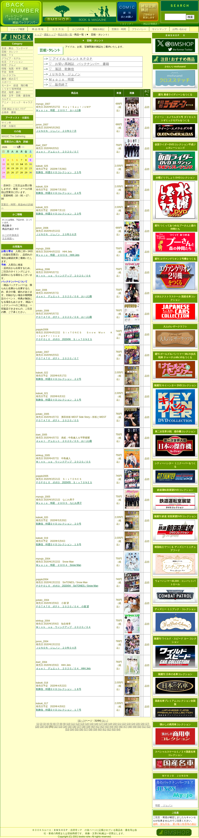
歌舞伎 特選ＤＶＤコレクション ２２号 (58, 379)
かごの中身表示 (10, 235)
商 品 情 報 (37, 29)
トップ (38, 34)
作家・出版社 (9, 126)
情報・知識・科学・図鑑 (15, 68)
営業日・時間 (119, 29)
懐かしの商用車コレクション (175, 724)
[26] (143, 724)
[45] (116, 726)
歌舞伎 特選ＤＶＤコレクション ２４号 (58, 193)
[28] (37, 726)
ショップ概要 (17, 29)
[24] (133, 724)
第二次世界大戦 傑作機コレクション (175, 431)
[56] (81, 729)
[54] (72, 729)
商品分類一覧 (65, 34)
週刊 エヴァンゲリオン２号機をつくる (175, 258)
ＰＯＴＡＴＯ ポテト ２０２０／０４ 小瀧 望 (62, 606)
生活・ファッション (12, 61)
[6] (54, 724)
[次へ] (105, 720)
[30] (46, 726)
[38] (84, 726)
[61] (104, 729)
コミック (126, 23)
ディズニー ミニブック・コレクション (175, 609)
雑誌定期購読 (150, 23)
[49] (135, 726)
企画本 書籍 (9, 112)
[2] (41, 724)
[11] (73, 724)
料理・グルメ (9, 65)
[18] (105, 724)
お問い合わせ (179, 29)
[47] (125, 726)
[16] (96, 724)
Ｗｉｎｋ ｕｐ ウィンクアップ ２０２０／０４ (63, 627)
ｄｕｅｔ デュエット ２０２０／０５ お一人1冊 (64, 441)
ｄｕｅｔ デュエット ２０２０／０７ (57, 151)
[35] (70, 726)
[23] (129, 724)
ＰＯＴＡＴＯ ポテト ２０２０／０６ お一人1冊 (64, 317)
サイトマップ (159, 29)
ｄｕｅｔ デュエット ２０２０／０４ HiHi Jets (63, 668)
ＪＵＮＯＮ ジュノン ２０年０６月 (56, 234)
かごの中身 (78, 29)
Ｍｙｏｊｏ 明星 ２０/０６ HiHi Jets (57, 255)
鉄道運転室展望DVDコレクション (175, 490)
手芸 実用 (8, 72)
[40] (93, 726)
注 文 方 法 (58, 29)
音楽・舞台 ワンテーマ (15, 48)
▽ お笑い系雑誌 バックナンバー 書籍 (79, 64)
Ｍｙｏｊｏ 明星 (61, 79)
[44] (111, 726)
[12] (78, 724)
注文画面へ (8, 238)
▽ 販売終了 (58, 84)
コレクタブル (9, 75)
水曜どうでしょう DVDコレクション (175, 177)
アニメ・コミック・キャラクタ (17, 104)
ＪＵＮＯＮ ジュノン (64, 74)
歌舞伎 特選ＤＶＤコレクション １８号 (58, 689)
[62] (109, 729)
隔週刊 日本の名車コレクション (175, 674)
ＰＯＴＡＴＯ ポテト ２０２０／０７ (57, 358)
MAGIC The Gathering (13, 136)
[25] (138, 724)
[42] (102, 726)
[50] (139, 726)
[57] (86, 729)
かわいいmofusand (175, 66)
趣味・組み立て (10, 78)
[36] (74, 726)
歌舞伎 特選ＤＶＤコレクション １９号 (58, 544)
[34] (65, 726)
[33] (60, 726)
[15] (92, 724)
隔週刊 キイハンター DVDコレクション (175, 385)
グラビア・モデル (11, 58)
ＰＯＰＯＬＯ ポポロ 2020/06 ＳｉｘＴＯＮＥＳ (64, 339)
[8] (61, 724)
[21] (119, 724)
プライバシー (139, 29)
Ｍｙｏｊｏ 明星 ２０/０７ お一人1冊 (58, 110)
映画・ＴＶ (8, 55)
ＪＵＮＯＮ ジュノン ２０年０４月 (56, 647)
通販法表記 (98, 29)
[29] (42, 726)
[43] (107, 726)
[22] (124, 724)
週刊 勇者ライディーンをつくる (175, 94)
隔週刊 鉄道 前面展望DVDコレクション (175, 516)
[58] (91, 729)
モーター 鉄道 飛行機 (15, 85)
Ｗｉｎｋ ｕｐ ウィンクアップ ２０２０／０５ (63, 461)
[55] (77, 729)
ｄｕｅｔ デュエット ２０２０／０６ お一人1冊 (64, 296)
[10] (68, 724)
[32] (56, 726)
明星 (157, 805)
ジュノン (167, 805)
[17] (101, 724)
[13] (82, 724)
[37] (79, 726)
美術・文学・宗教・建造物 (16, 95)
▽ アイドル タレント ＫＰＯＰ (71, 58)
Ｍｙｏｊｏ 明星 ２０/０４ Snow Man (58, 565)
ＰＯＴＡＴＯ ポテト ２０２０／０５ (57, 420)
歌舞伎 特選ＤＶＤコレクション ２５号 (58, 172)
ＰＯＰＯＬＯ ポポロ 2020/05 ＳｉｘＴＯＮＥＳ (64, 482)
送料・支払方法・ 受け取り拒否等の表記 (174, 824)
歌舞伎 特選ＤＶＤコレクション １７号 (58, 709)
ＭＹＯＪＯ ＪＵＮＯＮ (175, 775)
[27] (147, 724)
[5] (51, 724)
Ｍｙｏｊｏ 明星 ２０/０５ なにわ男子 (59, 503)
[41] (98, 726)
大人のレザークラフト (175, 326)
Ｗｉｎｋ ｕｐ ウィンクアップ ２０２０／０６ (63, 275)
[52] (149, 726)
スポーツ (6, 82)
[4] (47, 724)
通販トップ (50, 34)
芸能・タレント (10, 51)
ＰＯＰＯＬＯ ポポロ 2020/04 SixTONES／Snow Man (67, 585)
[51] (144, 726)
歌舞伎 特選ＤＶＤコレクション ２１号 (58, 399)
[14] (87, 724)
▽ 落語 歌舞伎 (61, 69)
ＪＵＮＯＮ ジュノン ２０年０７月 (56, 131)
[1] (38, 724)
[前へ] (81, 720)
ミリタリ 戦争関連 (11, 88)
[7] (57, 724)
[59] (95, 729)
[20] (115, 724)
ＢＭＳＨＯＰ (61, 830)
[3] (44, 724)
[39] (88, 726)
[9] (64, 724)
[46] (121, 726)
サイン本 (6, 122)
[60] (100, 729)
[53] (67, 729)
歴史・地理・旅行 (11, 92)
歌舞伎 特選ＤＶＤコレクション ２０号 (58, 523)
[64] (118, 729)
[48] (130, 726)
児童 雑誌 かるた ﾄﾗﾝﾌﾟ (14, 109)
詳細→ (26, 141)
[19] (110, 724)
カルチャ (6, 99)
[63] (114, 729)
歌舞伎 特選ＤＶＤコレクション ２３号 (58, 213)
